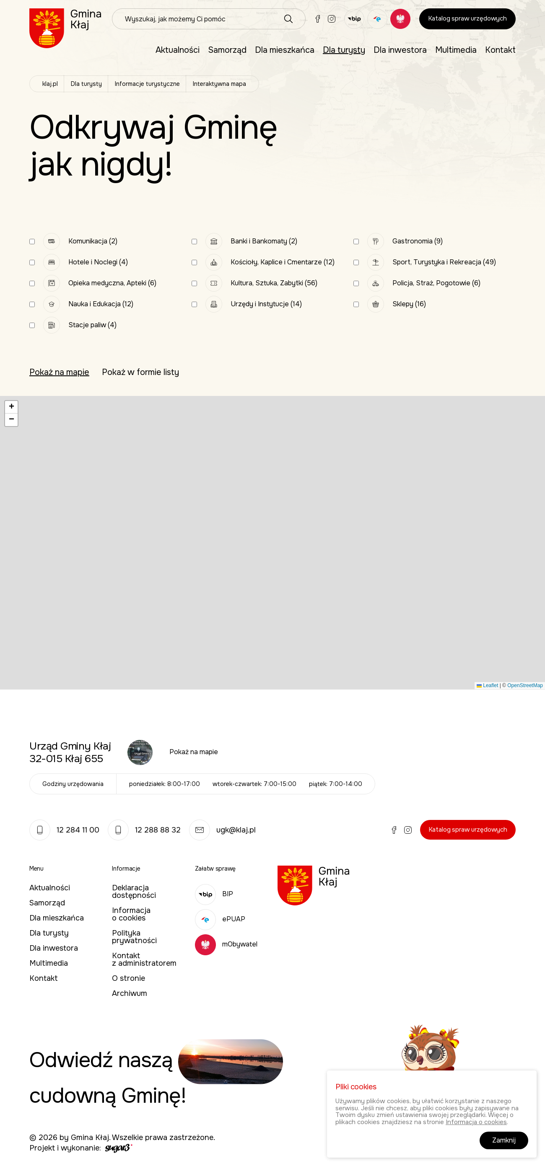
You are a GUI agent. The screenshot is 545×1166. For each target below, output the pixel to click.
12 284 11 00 (64, 830)
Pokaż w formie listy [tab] (140, 372)
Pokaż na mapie (193, 751)
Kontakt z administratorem (144, 959)
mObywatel (226, 944)
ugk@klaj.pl (222, 830)
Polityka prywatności (134, 936)
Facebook (318, 19)
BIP (214, 893)
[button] (11, 407)
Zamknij (504, 1140)
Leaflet (487, 685)
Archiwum (129, 993)
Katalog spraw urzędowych (467, 18)
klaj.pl (50, 84)
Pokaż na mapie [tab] (59, 372)
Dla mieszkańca (284, 50)
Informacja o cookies (131, 914)
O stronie (128, 978)
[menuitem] (178, 50)
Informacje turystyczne (147, 84)
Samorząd (227, 50)
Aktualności (178, 50)
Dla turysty (344, 50)
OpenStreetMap (525, 685)
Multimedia (456, 50)
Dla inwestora (400, 50)
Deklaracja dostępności (134, 891)
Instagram (331, 19)
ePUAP (220, 919)
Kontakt (500, 50)
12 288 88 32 (144, 830)
